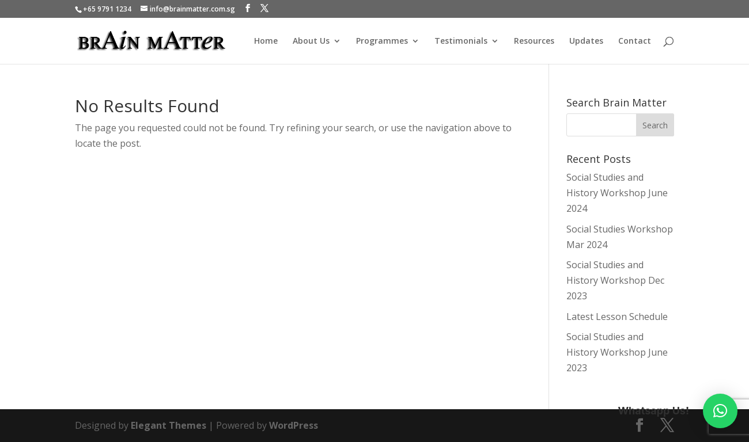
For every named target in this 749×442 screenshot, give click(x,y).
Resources (534, 41)
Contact (634, 41)
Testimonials (460, 41)
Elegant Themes (168, 425)
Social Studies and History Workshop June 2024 (617, 193)
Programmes (382, 41)
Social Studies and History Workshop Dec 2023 (615, 280)
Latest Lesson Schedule (617, 316)
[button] (720, 411)
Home (266, 41)
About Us (311, 41)
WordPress (293, 425)
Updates (586, 41)
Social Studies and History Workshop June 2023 (617, 352)
